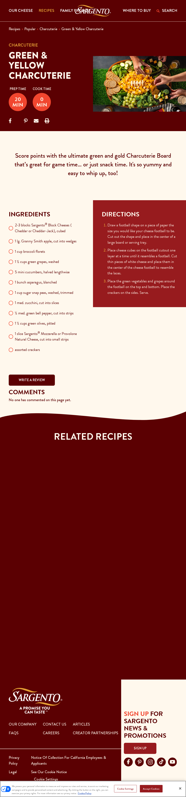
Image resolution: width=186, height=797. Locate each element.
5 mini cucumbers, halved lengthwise (42, 272)
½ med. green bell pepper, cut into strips (44, 313)
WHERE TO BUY (137, 10)
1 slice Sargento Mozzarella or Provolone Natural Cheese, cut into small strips (46, 336)
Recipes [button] (46, 10)
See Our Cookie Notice (49, 772)
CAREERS (51, 733)
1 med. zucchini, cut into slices (37, 302)
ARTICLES (81, 724)
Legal (13, 772)
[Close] (180, 788)
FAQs (14, 733)
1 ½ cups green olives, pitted (35, 323)
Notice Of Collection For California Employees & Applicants (68, 760)
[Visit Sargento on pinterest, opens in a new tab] (139, 761)
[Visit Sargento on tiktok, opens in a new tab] (161, 761)
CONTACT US (54, 724)
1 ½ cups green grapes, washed (37, 261)
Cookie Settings (125, 788)
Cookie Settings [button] (46, 779)
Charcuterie (48, 29)
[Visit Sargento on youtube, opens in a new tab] (172, 761)
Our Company (23, 724)
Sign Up (140, 748)
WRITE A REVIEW (32, 380)
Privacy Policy (14, 760)
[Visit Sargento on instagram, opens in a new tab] (150, 761)
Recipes (14, 29)
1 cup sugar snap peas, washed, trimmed (44, 292)
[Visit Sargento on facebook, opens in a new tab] (128, 761)
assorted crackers (27, 349)
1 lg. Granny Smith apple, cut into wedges (45, 241)
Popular (30, 29)
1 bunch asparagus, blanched (36, 282)
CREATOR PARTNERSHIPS (95, 733)
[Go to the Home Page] (93, 10)
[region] (93, 789)
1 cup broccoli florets (30, 251)
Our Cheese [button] (21, 10)
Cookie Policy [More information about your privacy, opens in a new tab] (84, 793)
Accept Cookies (151, 788)
